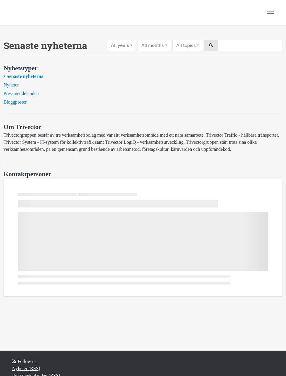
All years (120, 45)
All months (152, 45)
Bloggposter (15, 101)
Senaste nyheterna (25, 76)
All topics (185, 45)
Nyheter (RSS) (26, 368)
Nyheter (11, 84)
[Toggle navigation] (271, 13)
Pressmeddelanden (21, 93)
